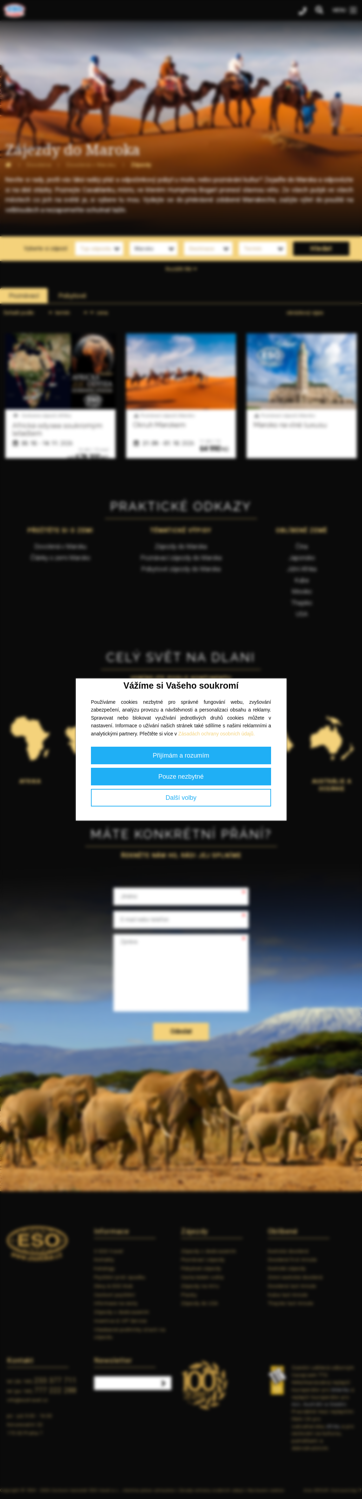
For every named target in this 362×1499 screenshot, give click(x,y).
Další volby (180, 797)
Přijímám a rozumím (181, 755)
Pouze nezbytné (181, 776)
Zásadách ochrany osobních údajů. (216, 733)
